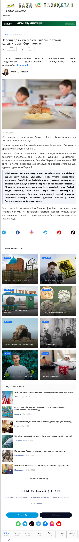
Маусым (72, 534)
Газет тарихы (22, 497)
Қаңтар (16, 534)
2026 (5, 534)
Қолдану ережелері (61, 497)
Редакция (8, 497)
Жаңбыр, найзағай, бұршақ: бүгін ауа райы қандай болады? (43, 436)
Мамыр (61, 534)
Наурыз (39, 534)
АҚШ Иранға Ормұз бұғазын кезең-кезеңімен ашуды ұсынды (43, 392)
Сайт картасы (37, 504)
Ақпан (28, 534)
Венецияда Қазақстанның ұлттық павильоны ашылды (40, 451)
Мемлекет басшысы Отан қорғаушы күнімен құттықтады (41, 465)
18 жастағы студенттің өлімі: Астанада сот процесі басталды (43, 421)
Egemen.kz (23, 65)
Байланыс (56, 515)
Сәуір (50, 534)
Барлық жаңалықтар (39, 478)
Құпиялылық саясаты (40, 497)
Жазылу (22, 515)
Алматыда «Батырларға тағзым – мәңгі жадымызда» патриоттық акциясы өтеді (39, 408)
